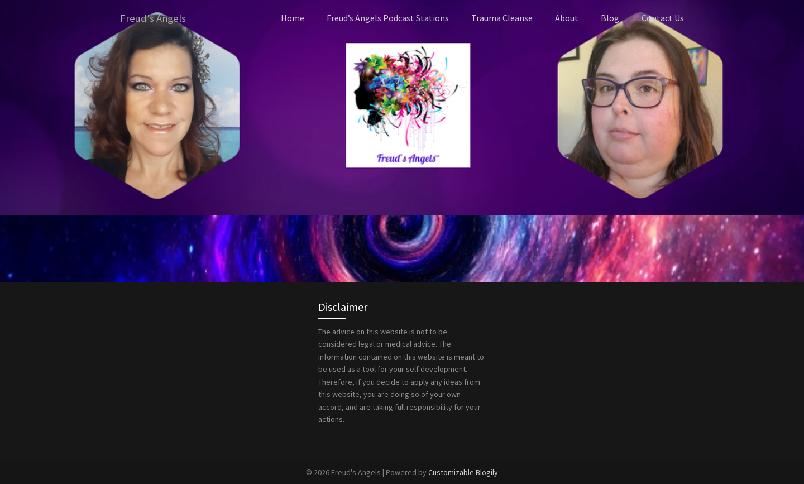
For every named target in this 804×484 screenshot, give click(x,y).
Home (292, 17)
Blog (610, 17)
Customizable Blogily (463, 472)
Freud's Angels (154, 18)
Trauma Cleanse (502, 17)
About (566, 17)
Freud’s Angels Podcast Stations (388, 17)
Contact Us (663, 17)
